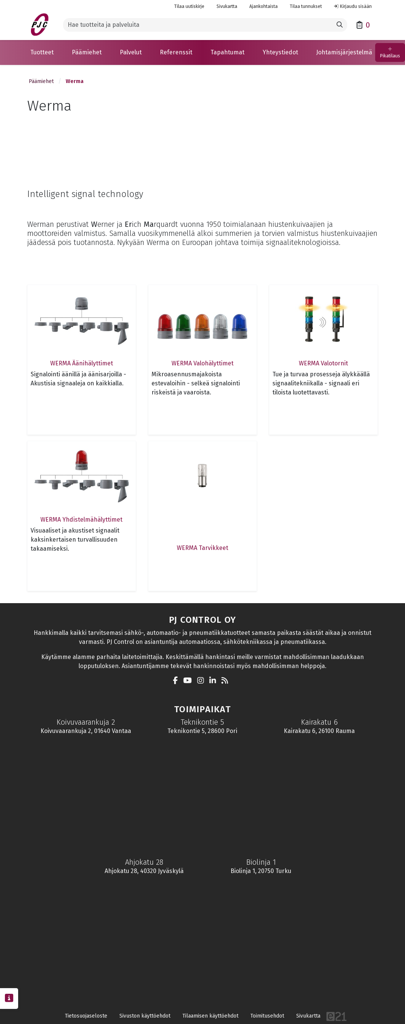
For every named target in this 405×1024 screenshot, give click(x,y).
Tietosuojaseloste (86, 1016)
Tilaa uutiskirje (189, 6)
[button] (42, 52)
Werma (74, 81)
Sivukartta (226, 6)
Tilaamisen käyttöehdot (210, 1016)
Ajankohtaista (263, 6)
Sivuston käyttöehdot (144, 1016)
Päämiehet (41, 81)
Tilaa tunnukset (306, 6)
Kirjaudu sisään (353, 6)
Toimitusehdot (267, 1016)
